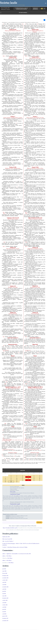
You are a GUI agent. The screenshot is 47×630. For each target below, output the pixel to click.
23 (16, 480)
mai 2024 (4, 593)
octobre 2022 (4, 604)
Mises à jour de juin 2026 (7, 539)
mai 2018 (4, 611)
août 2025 (4, 582)
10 (22, 477)
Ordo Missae (9, 555)
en (44, 8)
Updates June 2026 (6, 536)
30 (16, 481)
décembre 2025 (5, 575)
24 (22, 480)
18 (28, 478)
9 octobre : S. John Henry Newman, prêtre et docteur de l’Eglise (14, 547)
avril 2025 (4, 584)
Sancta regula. (13, 491)
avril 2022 (4, 607)
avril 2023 (4, 602)
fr (41, 8)
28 (5, 481)
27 (39, 480)
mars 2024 (4, 595)
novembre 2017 (5, 620)
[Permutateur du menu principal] (45, 3)
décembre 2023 (5, 598)
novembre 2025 (5, 577)
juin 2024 (4, 591)
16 (16, 478)
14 (5, 478)
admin (3, 553)
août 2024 (4, 589)
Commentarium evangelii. (15, 494)
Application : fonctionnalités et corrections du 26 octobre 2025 (19, 553)
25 (28, 480)
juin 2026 (4, 568)
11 (28, 477)
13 (39, 477)
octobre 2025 (4, 580)
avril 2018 (4, 613)
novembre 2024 (5, 586)
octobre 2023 (4, 600)
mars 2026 (4, 571)
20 (39, 478)
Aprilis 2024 (22, 470)
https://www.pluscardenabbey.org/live (10, 527)
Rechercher (4, 520)
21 (5, 480)
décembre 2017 (5, 618)
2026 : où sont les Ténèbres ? (8, 541)
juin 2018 (4, 609)
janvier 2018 (4, 616)
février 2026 (4, 573)
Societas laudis (8, 2)
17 (22, 478)
